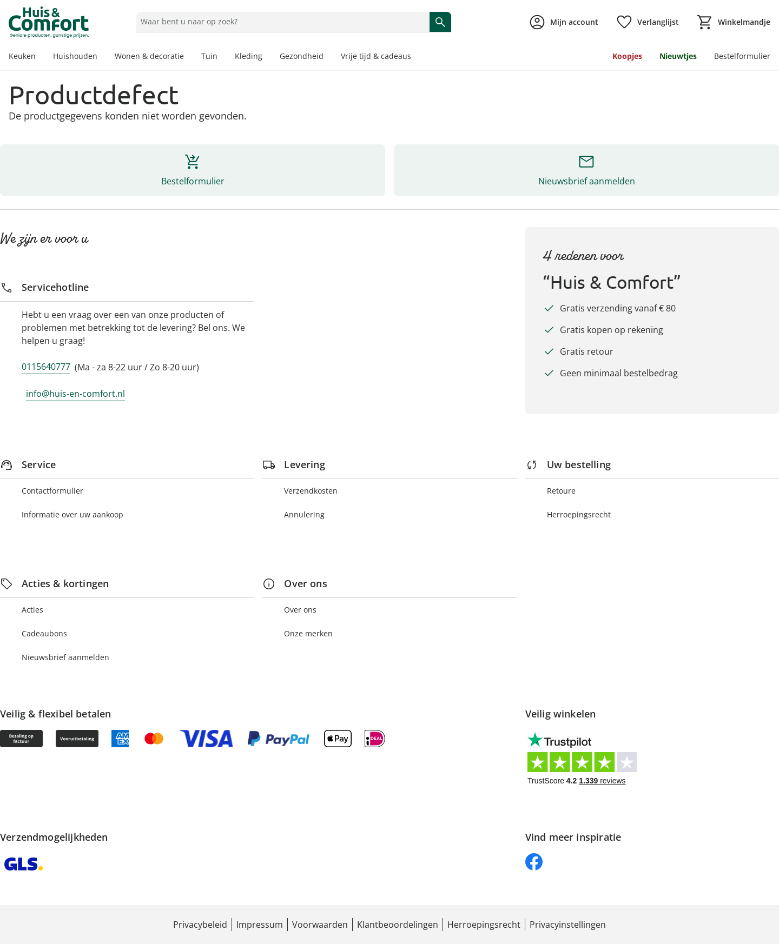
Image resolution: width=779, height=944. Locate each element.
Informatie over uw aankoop (72, 514)
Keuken (22, 56)
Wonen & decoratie (149, 56)
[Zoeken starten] (440, 21)
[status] (281, 21)
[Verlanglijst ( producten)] (647, 22)
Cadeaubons (44, 633)
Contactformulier (52, 491)
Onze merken (308, 633)
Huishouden (75, 56)
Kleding (248, 56)
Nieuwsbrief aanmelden (65, 657)
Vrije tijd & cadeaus (376, 56)
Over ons (300, 609)
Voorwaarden (320, 924)
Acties (32, 609)
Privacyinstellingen (568, 924)
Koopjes (627, 56)
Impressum (259, 924)
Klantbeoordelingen (397, 924)
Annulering (304, 514)
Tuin (209, 56)
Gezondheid (302, 56)
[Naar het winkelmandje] (733, 22)
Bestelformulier (742, 56)
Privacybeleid (200, 924)
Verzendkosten (311, 491)
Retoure (561, 491)
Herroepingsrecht (579, 514)
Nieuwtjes (678, 56)
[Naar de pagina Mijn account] (563, 22)
